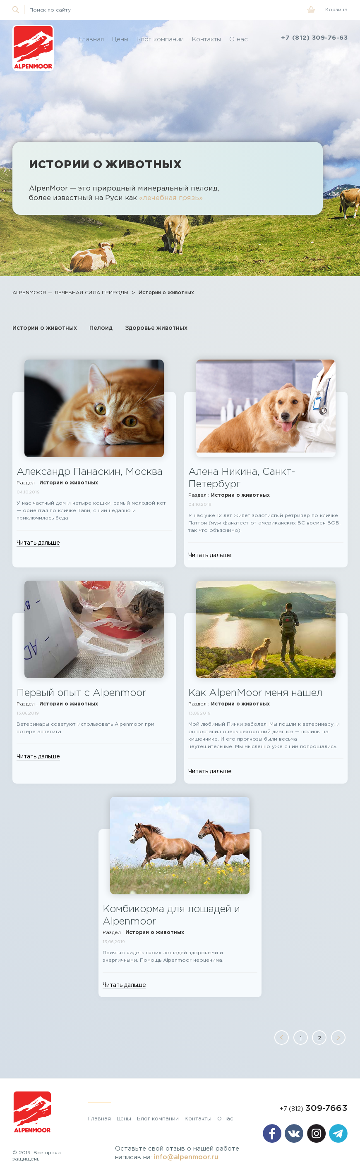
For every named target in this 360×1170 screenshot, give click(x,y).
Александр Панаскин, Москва (90, 471)
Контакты (206, 39)
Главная (91, 39)
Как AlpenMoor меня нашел (255, 692)
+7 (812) (314, 1109)
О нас (238, 39)
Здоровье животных (156, 327)
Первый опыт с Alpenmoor (81, 692)
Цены (120, 39)
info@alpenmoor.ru (186, 1156)
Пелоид (101, 327)
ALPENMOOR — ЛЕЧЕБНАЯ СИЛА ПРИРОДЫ (70, 292)
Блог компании (160, 39)
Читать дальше (38, 542)
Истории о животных (166, 292)
